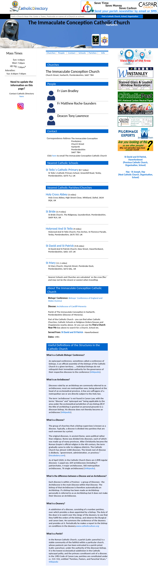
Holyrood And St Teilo (59, 228)
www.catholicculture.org (87, 526)
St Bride (51, 211)
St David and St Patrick (60, 246)
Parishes (92, 52)
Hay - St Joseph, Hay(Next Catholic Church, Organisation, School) (135, 174)
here (21, 96)
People (61, 52)
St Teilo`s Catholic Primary (62, 170)
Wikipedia (95, 372)
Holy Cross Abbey (57, 194)
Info (103, 52)
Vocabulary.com (57, 455)
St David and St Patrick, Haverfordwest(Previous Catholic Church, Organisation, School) (135, 161)
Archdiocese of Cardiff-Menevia (71, 306)
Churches (51, 52)
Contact (71, 52)
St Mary (51, 263)
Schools (82, 52)
